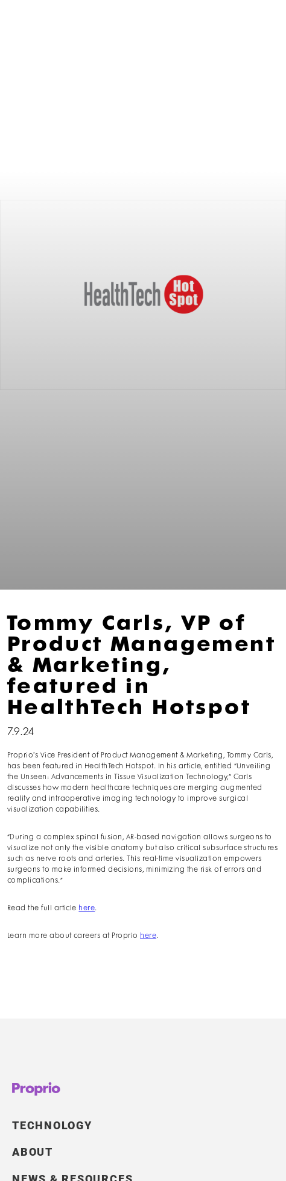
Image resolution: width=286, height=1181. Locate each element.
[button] (258, 28)
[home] (38, 28)
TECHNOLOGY (52, 1131)
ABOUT (32, 1158)
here (86, 908)
